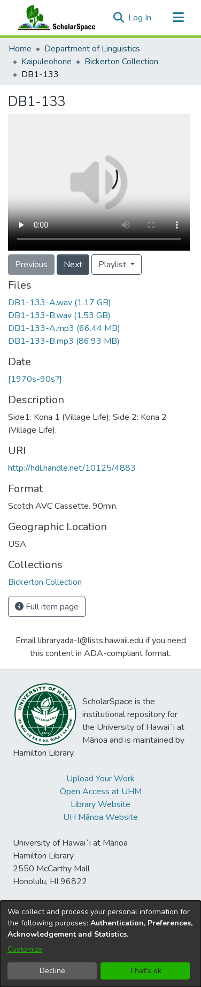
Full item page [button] (47, 607)
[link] (59, 302)
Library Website (100, 804)
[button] (118, 17)
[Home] (54, 17)
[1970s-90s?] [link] (35, 379)
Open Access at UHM (101, 791)
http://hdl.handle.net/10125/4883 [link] (72, 468)
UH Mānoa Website (100, 817)
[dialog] (100, 944)
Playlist (113, 264)
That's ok (145, 971)
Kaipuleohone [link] (46, 61)
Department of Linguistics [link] (92, 49)
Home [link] (20, 49)
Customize (24, 949)
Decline (52, 971)
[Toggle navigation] (178, 17)
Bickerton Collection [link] (121, 61)
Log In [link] (140, 18)
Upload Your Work (100, 779)
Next (73, 264)
